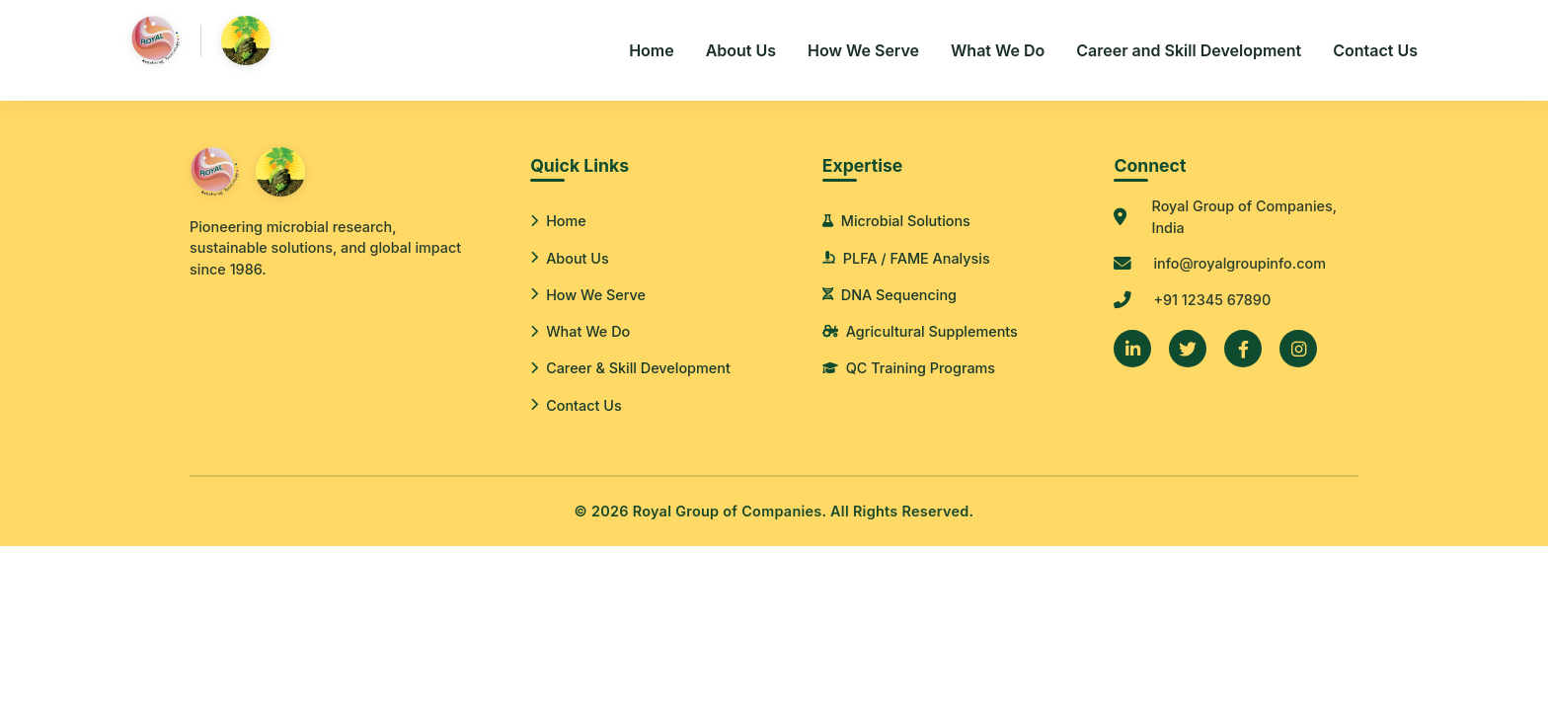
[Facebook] (1243, 348)
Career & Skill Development (630, 367)
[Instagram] (1298, 348)
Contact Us (1375, 50)
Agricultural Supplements (920, 331)
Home (651, 50)
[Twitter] (1187, 348)
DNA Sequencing (889, 294)
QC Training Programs (908, 367)
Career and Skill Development (1188, 50)
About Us (741, 50)
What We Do (998, 50)
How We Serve (863, 50)
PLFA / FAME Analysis (906, 258)
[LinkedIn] (1132, 348)
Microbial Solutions (896, 220)
